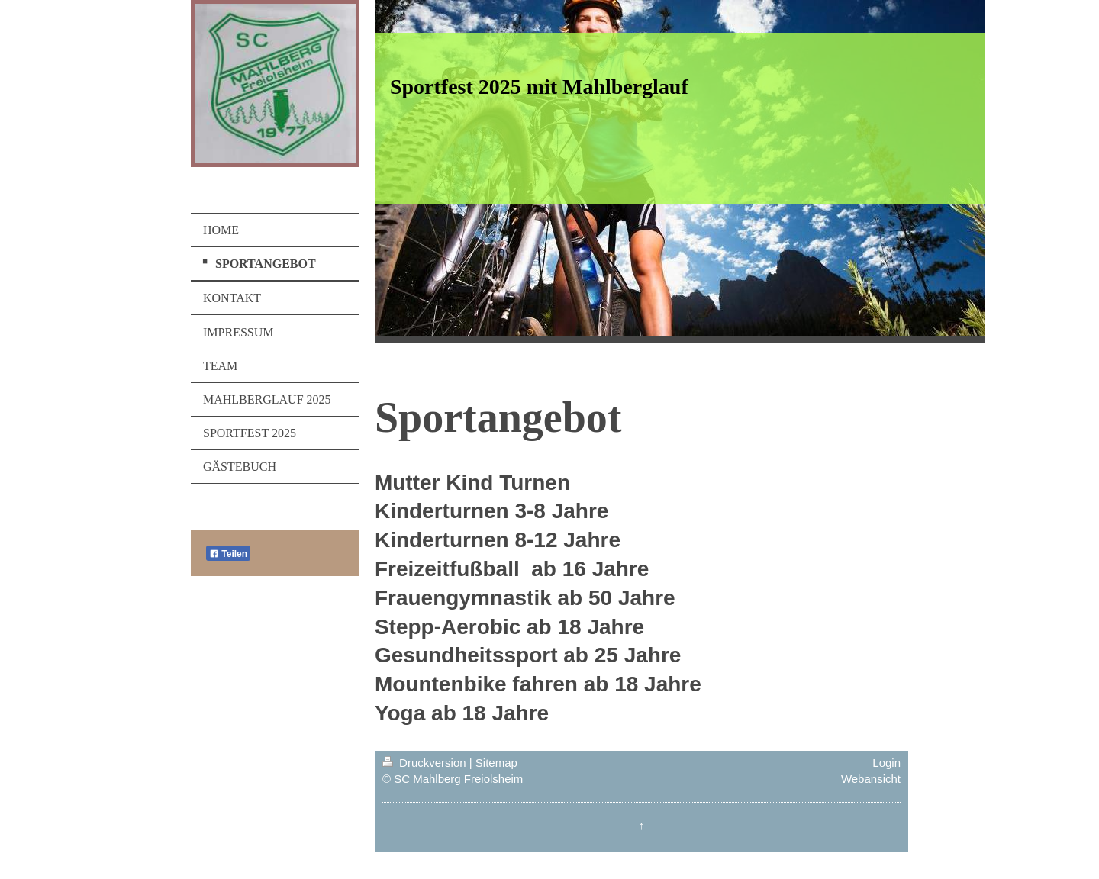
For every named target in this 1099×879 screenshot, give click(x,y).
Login (886, 762)
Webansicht (871, 778)
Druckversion (425, 762)
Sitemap (496, 762)
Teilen (228, 554)
